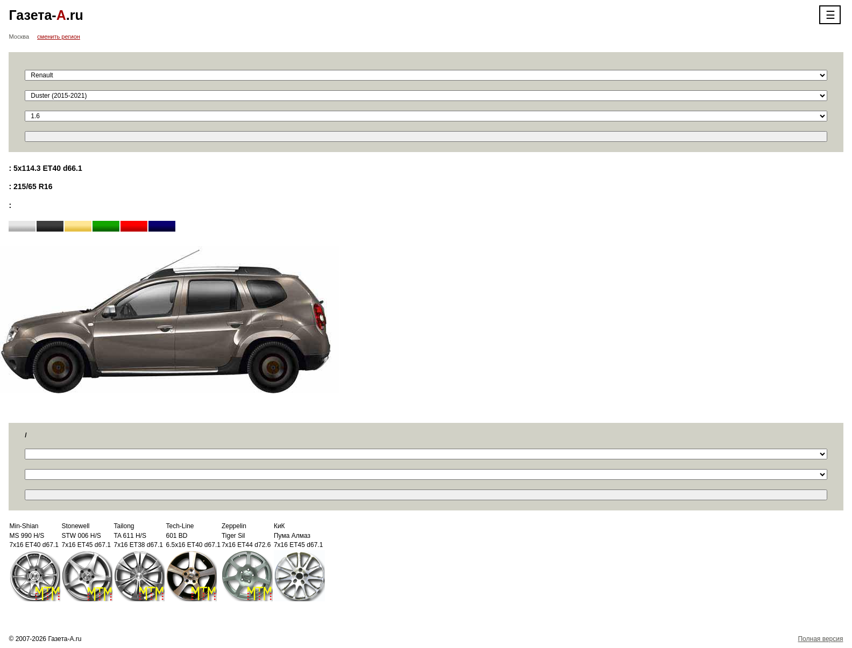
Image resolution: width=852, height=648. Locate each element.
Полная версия (820, 639)
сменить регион (58, 36)
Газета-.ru (46, 15)
